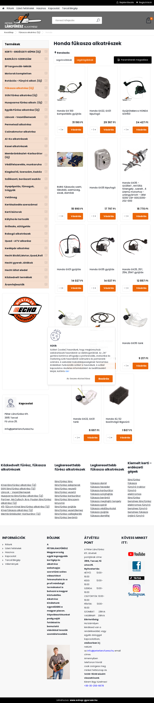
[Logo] (23, 20)
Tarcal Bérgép (70, 8)
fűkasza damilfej (99, 515)
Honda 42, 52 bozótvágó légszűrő (117, 420)
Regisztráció (145, 2)
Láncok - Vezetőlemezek (15, 492)
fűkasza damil (98, 483)
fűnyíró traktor (136, 487)
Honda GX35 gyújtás (102, 269)
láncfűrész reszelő (65, 488)
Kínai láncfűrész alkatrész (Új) (18, 485)
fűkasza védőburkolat (103, 508)
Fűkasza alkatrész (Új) (29, 32)
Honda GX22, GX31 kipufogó (100, 112)
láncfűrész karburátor (68, 496)
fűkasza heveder (100, 487)
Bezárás (104, 378)
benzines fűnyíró (137, 508)
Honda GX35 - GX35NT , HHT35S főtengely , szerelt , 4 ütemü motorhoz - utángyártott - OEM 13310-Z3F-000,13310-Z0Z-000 (134, 191)
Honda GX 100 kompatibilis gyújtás (69, 112)
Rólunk (10, 8)
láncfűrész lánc (64, 481)
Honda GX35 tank (132, 343)
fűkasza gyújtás (99, 512)
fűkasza (132, 483)
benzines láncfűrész (139, 501)
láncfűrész (134, 479)
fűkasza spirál (98, 505)
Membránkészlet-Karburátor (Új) (21, 514)
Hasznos (41, 8)
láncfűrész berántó (66, 517)
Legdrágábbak (85, 59)
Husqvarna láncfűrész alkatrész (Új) (22, 496)
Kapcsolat (54, 8)
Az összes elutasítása (78, 378)
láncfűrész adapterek (67, 485)
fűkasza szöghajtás (101, 494)
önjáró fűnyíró (136, 515)
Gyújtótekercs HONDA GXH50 (135, 112)
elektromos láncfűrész (134, 495)
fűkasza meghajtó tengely (105, 501)
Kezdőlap (9, 32)
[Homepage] (3, 8)
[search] (98, 21)
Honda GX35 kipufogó (103, 187)
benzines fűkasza (138, 512)
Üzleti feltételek (25, 8)
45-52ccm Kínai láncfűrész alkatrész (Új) (25, 506)
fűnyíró (132, 490)
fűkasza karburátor (101, 490)
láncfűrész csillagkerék (68, 514)
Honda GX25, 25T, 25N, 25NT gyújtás (132, 271)
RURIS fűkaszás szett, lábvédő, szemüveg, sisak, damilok (69, 189)
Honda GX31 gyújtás (69, 269)
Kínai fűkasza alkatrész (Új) (17, 510)
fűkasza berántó (100, 497)
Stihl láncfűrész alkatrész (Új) (18, 488)
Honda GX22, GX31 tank (84, 420)
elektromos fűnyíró (139, 505)
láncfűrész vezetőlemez (69, 510)
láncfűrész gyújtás (65, 506)
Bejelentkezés (127, 2)
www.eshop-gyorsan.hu (83, 700)
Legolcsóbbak (64, 59)
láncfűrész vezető (65, 492)
